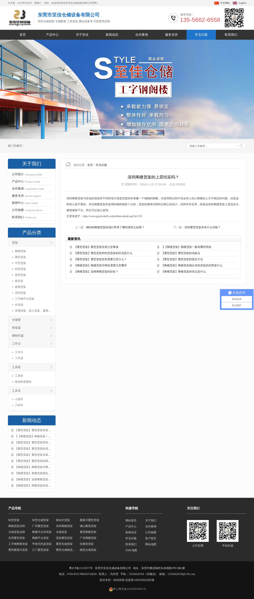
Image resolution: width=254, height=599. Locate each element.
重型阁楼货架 (88, 532)
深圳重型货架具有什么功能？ (203, 227)
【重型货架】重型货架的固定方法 (34, 460)
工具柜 (16, 367)
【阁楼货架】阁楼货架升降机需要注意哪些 (34, 467)
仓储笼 (16, 319)
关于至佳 (82, 34)
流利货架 (20, 292)
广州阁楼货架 (88, 538)
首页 (22, 34)
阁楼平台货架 (40, 538)
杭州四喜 (119, 580)
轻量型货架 (87, 544)
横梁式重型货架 (89, 520)
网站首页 (131, 520)
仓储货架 (61, 532)
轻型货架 (20, 269)
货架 (15, 242)
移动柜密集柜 (23, 381)
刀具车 (19, 405)
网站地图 (150, 544)
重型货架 (20, 257)
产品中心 (52, 34)
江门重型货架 (40, 550)
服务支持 (171, 34)
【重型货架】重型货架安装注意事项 (34, 430)
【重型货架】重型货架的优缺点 (34, 448)
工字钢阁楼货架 (18, 544)
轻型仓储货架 (40, 520)
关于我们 (150, 520)
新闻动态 (112, 34)
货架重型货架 (64, 538)
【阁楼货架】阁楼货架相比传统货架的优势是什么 (34, 473)
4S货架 (19, 304)
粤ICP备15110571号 (81, 568)
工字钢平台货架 (24, 298)
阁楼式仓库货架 (42, 532)
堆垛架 (16, 327)
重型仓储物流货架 (66, 550)
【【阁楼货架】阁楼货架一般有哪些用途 (34, 436)
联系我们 (231, 34)
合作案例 (141, 34)
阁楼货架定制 (16, 526)
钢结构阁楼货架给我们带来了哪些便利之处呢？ (115, 227)
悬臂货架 (20, 274)
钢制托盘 (18, 335)
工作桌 (19, 358)
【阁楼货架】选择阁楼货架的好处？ (34, 479)
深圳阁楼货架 (64, 526)
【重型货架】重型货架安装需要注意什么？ (34, 454)
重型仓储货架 (64, 544)
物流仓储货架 (88, 550)
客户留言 (150, 538)
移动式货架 (63, 520)
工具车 (16, 390)
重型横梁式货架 (18, 550)
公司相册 (150, 532)
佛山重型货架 (88, 526)
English (242, 3)
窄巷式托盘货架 (42, 544)
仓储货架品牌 (16, 532)
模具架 (19, 280)
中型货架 (20, 263)
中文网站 (225, 3)
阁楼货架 (20, 251)
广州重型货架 (40, 526)
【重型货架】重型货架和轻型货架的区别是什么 (34, 442)
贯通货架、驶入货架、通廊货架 (33, 310)
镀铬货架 (20, 286)
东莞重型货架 (16, 538)
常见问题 (201, 34)
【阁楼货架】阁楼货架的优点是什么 (34, 485)
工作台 (16, 343)
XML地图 (131, 550)
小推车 (19, 399)
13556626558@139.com (181, 574)
